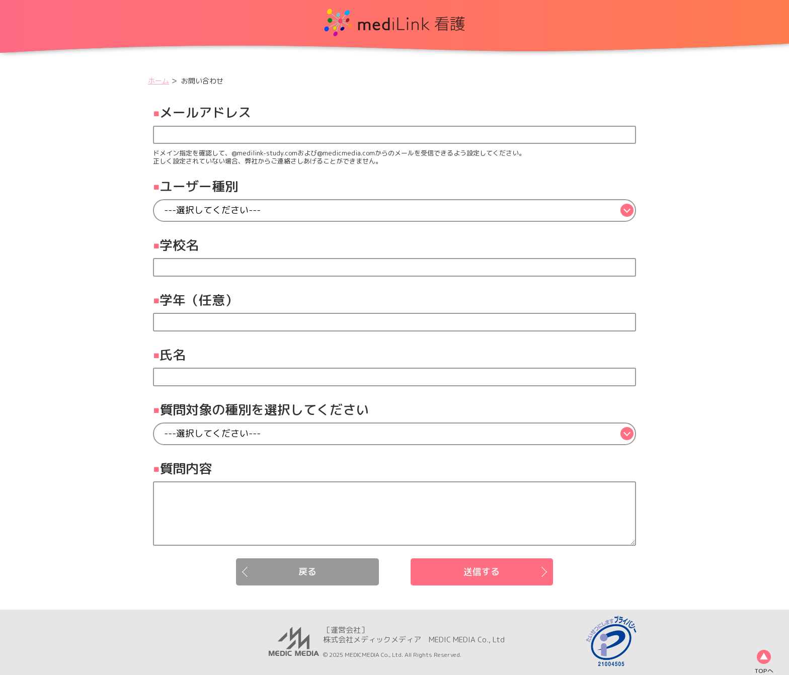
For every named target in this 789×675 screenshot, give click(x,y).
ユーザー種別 (199, 186)
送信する (481, 571)
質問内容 (186, 468)
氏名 (173, 355)
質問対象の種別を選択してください (264, 409)
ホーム (158, 81)
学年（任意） (199, 300)
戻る (307, 571)
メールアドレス (205, 112)
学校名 (179, 245)
